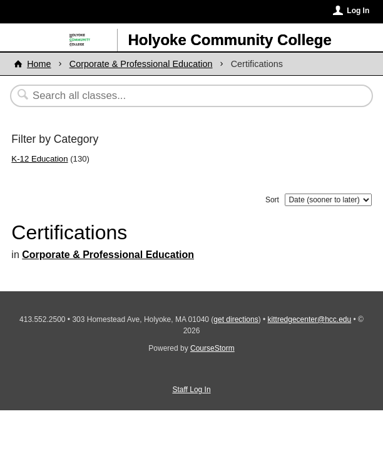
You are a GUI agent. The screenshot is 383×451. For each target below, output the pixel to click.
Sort (272, 199)
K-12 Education (39, 158)
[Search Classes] (184, 96)
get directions (235, 319)
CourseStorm (212, 348)
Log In (358, 10)
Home (39, 64)
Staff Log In (191, 389)
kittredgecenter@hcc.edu (310, 319)
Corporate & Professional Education (141, 64)
